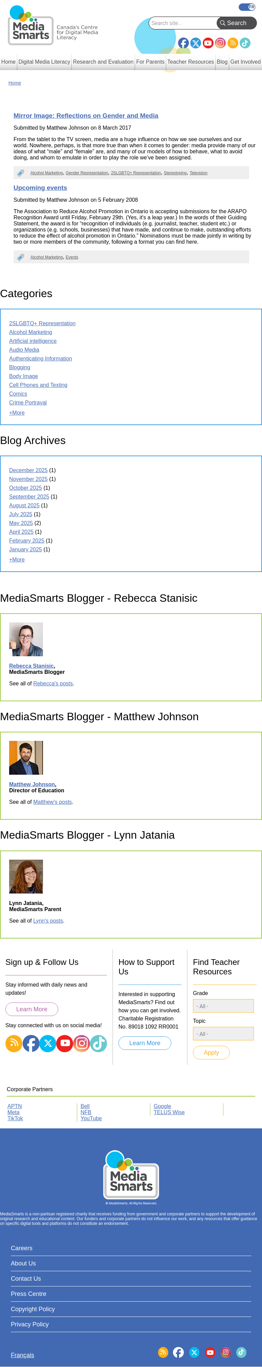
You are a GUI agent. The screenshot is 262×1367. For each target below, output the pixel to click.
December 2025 (28, 470)
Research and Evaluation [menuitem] (103, 62)
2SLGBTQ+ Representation (136, 173)
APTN (14, 1106)
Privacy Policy (30, 1324)
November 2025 (28, 479)
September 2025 (29, 497)
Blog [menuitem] (222, 62)
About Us (23, 1263)
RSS (232, 43)
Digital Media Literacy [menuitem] (44, 62)
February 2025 (26, 541)
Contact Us (26, 1278)
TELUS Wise (169, 1112)
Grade (200, 993)
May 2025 (21, 523)
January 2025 (25, 549)
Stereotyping (175, 173)
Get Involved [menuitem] (246, 62)
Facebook (183, 40)
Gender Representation (87, 173)
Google (162, 1106)
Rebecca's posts (53, 683)
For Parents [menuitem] (150, 62)
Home (14, 83)
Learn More (31, 1009)
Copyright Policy (33, 1309)
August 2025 (24, 505)
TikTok (245, 43)
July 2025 (20, 514)
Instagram (220, 43)
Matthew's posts (52, 802)
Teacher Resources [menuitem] (190, 62)
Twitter (195, 43)
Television (199, 173)
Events (72, 257)
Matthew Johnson (32, 784)
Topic (199, 1021)
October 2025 (25, 488)
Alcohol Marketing (46, 173)
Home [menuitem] (8, 62)
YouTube (208, 43)
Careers (21, 1248)
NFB (86, 1112)
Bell (85, 1106)
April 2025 (21, 532)
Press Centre (28, 1294)
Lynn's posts (48, 921)
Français (247, 7)
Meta (13, 1112)
